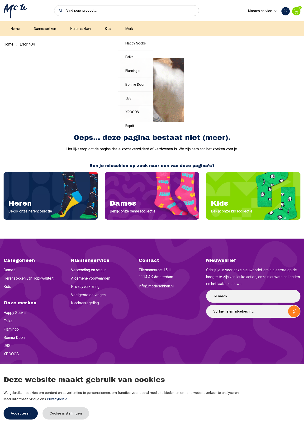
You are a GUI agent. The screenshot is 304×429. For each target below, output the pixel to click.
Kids (108, 29)
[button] (59, 10)
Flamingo (11, 329)
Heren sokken (80, 29)
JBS (7, 345)
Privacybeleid (57, 399)
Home (15, 29)
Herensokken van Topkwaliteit (28, 278)
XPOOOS (11, 354)
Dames (9, 270)
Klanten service (260, 11)
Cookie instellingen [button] (66, 413)
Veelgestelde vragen (88, 295)
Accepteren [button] (21, 413)
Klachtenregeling (85, 303)
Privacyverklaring (85, 286)
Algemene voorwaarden (90, 278)
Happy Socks (15, 312)
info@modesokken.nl (156, 286)
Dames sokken (45, 29)
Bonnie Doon (14, 337)
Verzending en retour (88, 270)
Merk (129, 29)
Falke (8, 321)
